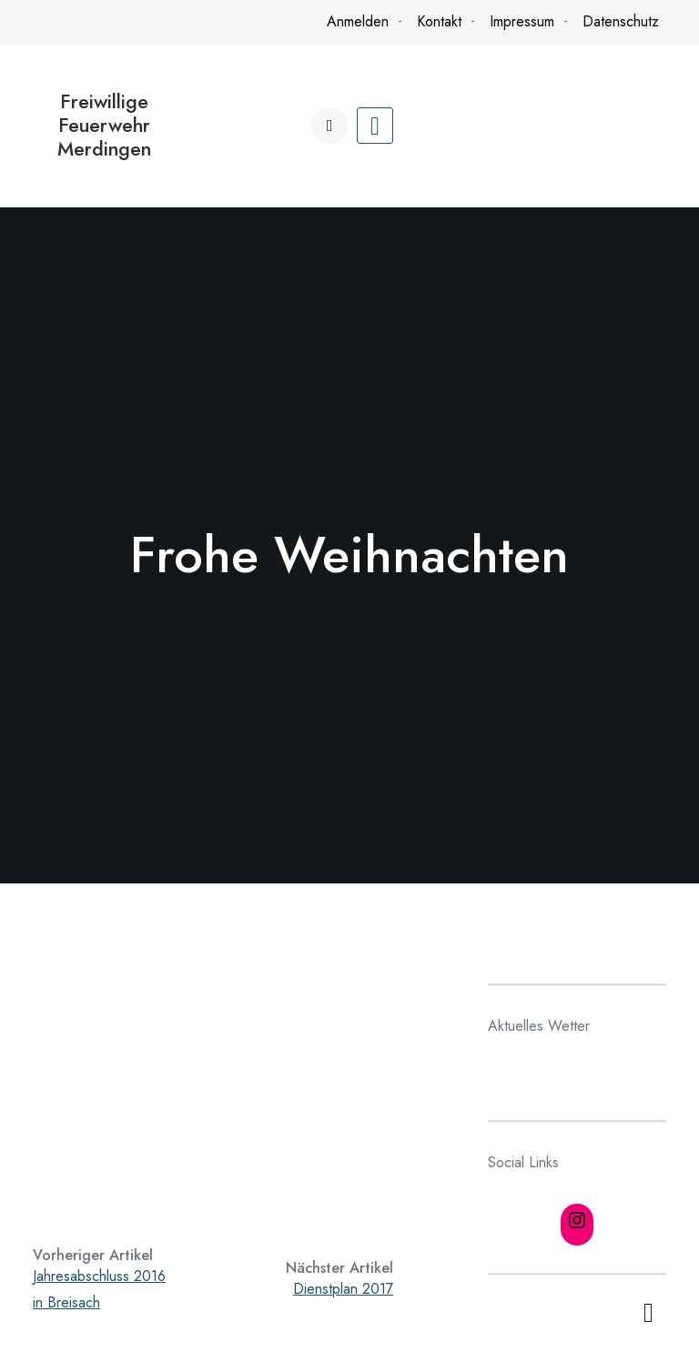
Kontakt (439, 21)
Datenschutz (620, 21)
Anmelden (358, 21)
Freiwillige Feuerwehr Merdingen (104, 125)
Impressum (522, 21)
